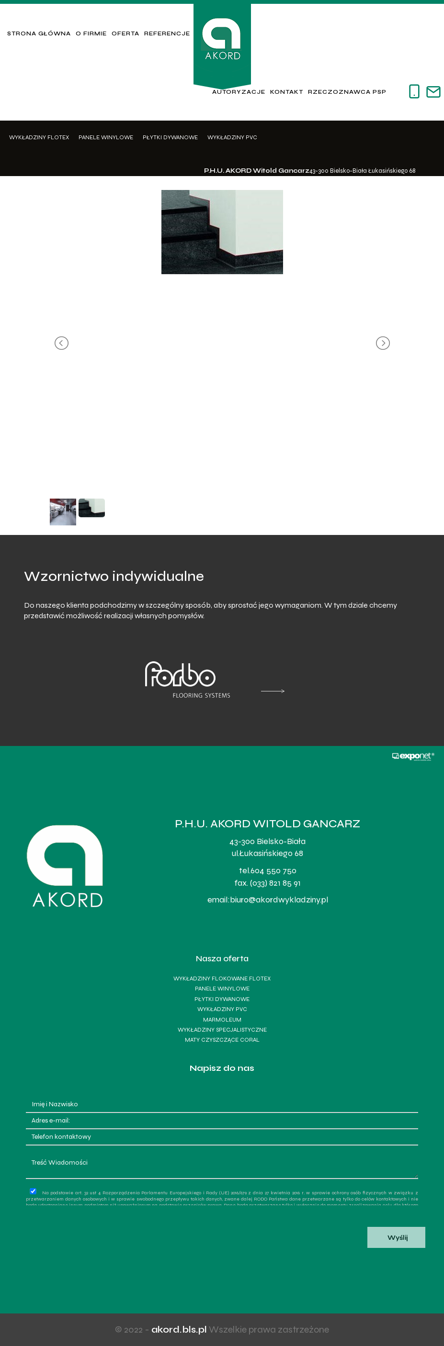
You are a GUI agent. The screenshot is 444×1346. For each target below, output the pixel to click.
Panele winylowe (106, 137)
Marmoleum (222, 1019)
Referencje (167, 33)
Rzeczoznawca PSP (347, 92)
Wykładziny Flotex (39, 137)
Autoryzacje (238, 92)
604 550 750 (273, 870)
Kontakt (286, 92)
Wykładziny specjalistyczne (222, 1029)
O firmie (91, 33)
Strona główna (39, 33)
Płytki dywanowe (170, 137)
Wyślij (396, 1238)
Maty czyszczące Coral (222, 1039)
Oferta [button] (125, 33)
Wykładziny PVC (232, 137)
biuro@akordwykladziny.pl (279, 899)
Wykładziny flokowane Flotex (222, 978)
